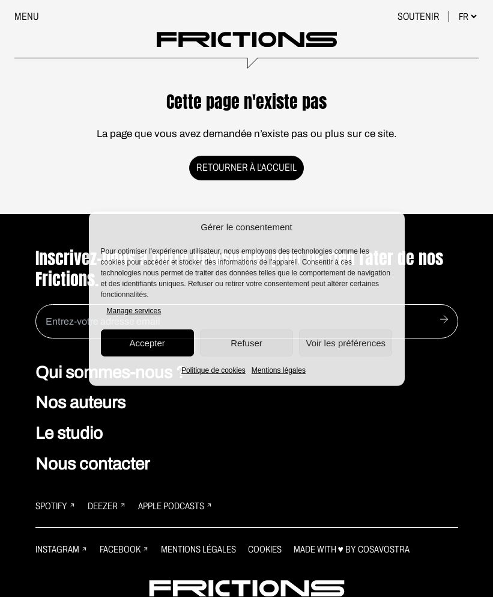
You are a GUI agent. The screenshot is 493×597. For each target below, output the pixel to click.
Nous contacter (92, 464)
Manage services (134, 311)
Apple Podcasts (175, 506)
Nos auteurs (80, 402)
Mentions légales (279, 370)
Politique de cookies (213, 370)
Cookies (265, 549)
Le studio (69, 433)
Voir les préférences (346, 342)
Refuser (246, 342)
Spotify (55, 506)
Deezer (107, 506)
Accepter (147, 342)
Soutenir (419, 16)
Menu (26, 16)
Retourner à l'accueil (246, 167)
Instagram (61, 549)
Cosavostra (384, 549)
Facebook (124, 549)
